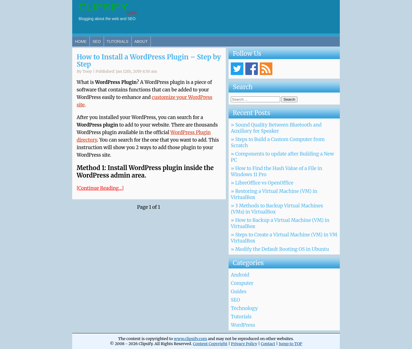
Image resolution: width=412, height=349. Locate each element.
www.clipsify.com (190, 338)
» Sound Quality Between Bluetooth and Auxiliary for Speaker (276, 128)
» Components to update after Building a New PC (282, 157)
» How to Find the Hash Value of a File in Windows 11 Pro (276, 171)
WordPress (243, 325)
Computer (242, 283)
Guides (238, 292)
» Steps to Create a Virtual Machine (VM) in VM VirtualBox (284, 238)
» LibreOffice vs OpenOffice (262, 183)
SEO (97, 41)
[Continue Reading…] (100, 188)
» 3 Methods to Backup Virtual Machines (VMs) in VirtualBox (277, 209)
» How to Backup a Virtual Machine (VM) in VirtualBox (280, 223)
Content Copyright (210, 343)
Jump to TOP (290, 343)
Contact (268, 343)
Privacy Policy (244, 343)
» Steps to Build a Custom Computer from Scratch (278, 142)
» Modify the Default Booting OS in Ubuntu (280, 249)
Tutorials (118, 41)
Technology (244, 308)
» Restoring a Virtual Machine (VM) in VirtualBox (274, 194)
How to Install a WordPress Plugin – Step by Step (149, 61)
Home (81, 41)
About (141, 41)
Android (240, 275)
